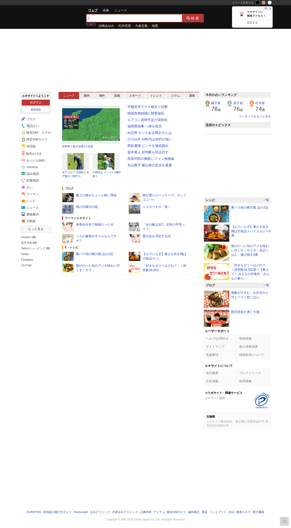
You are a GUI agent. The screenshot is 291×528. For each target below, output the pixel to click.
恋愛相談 (29, 180)
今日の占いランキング (221, 95)
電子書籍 (258, 512)
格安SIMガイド (34, 139)
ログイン (36, 102)
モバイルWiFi (33, 160)
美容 (204, 512)
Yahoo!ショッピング (33, 248)
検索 (193, 18)
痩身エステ (243, 512)
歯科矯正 (194, 512)
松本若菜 (124, 25)
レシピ (28, 201)
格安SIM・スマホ (35, 132)
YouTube (26, 265)
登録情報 (245, 338)
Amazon (26, 237)
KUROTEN (34, 512)
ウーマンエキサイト (78, 218)
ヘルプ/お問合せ (217, 338)
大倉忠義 (141, 25)
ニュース (120, 10)
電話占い (29, 125)
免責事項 (212, 355)
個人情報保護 (248, 346)
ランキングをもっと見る (255, 116)
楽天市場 (26, 242)
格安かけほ (31, 153)
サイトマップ (215, 346)
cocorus (29, 167)
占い (26, 187)
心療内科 (146, 512)
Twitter (25, 254)
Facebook (27, 259)
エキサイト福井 (215, 398)
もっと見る (36, 229)
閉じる (268, 8)
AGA (231, 512)
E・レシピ (71, 247)
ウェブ (92, 10)
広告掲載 (212, 381)
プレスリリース (250, 373)
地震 (155, 25)
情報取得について (251, 355)
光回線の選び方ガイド (57, 512)
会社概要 (212, 373)
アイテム (159, 512)
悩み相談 (29, 173)
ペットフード (218, 512)
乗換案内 (29, 214)
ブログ (28, 119)
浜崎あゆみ (106, 25)
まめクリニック (100, 512)
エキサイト (36, 16)
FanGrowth (81, 512)
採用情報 (245, 381)
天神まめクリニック (125, 512)
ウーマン (29, 194)
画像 (106, 10)
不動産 (28, 221)
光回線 (28, 146)
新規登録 (36, 109)
